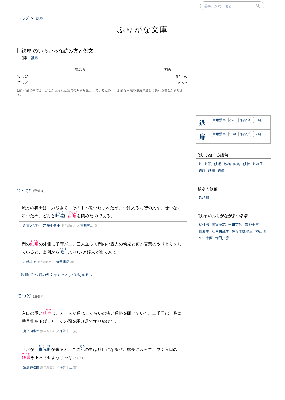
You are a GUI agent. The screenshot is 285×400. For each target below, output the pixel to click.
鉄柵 (211, 170)
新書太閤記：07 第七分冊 (41, 225)
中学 (232, 134)
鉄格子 (258, 164)
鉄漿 (217, 164)
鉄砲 (236, 164)
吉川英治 (86, 225)
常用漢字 (219, 120)
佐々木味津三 (242, 231)
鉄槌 (227, 164)
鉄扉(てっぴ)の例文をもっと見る (55, 275)
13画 (257, 120)
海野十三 (66, 331)
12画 (257, 134)
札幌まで (29, 262)
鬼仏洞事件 (31, 331)
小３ (232, 120)
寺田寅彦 (62, 262)
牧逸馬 (204, 231)
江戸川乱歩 (220, 231)
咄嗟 (59, 216)
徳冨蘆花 (219, 225)
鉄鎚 (202, 170)
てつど (31, 295)
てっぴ (31, 190)
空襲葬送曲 (31, 367)
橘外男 (204, 225)
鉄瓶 (208, 164)
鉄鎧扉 (204, 198)
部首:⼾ (244, 134)
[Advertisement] (102, 141)
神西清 (260, 231)
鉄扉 (72, 216)
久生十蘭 (206, 238)
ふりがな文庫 (142, 29)
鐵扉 (34, 58)
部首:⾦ (244, 120)
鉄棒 (246, 164)
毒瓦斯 (45, 349)
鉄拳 (221, 170)
